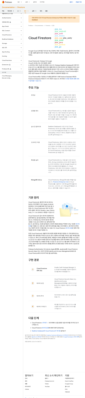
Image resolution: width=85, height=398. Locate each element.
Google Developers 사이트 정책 (71, 337)
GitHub (27, 389)
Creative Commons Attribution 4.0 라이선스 (57, 335)
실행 (26, 2)
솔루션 (35, 2)
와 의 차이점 (46, 331)
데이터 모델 (69, 228)
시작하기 (44, 323)
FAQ (66, 389)
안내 (26, 378)
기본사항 (9, 11)
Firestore (21, 7)
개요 (3, 11)
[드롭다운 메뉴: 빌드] (22, 2)
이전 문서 (67, 392)
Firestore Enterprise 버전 (60, 182)
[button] (10, 14)
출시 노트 (67, 386)
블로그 (71, 2)
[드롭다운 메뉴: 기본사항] (14, 11)
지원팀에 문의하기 (69, 378)
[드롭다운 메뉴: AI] (21, 11)
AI (18, 11)
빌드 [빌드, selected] (25, 11)
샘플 (46, 11)
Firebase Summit (49, 381)
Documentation (8, 7)
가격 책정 (42, 2)
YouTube (47, 386)
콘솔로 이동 (79, 2)
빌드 (19, 2)
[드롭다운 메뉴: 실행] (30, 2)
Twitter (47, 384)
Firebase (30, 25)
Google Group (69, 384)
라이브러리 (28, 386)
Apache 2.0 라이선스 (37, 337)
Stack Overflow (69, 381)
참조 (41, 11)
